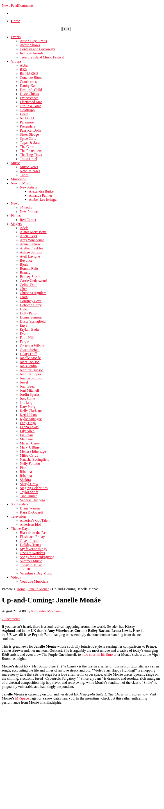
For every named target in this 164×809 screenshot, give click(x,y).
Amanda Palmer (40, 195)
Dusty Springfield (33, 321)
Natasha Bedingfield (34, 459)
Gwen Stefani (30, 350)
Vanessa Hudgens (32, 500)
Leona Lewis (29, 427)
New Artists (28, 187)
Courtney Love (30, 301)
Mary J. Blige (30, 447)
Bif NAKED (29, 73)
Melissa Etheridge (33, 451)
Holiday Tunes (30, 545)
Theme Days (20, 528)
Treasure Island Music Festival (42, 57)
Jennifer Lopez (30, 374)
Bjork (24, 264)
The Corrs (27, 147)
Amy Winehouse (32, 240)
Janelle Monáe (30, 358)
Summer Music (31, 561)
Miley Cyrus (29, 455)
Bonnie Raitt (29, 268)
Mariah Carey (30, 443)
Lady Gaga (28, 423)
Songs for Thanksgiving (37, 557)
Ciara (24, 297)
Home (21, 589)
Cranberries (28, 82)
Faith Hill (27, 337)
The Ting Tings (31, 155)
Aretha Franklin (31, 248)
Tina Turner (28, 496)
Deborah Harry (30, 305)
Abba (24, 65)
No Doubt (27, 118)
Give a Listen (29, 541)
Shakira (25, 480)
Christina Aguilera (33, 293)
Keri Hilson (28, 415)
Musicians (18, 179)
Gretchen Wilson (32, 346)
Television (18, 516)
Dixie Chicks (29, 94)
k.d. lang (26, 402)
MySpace (22, 698)
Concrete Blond (31, 77)
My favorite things (33, 549)
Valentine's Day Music (36, 573)
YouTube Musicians (34, 581)
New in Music (21, 183)
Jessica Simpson (31, 378)
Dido (23, 309)
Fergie (24, 342)
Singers (16, 224)
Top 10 (25, 569)
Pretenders (27, 126)
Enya (23, 325)
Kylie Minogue (31, 419)
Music (15, 163)
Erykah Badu (29, 329)
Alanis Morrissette (33, 232)
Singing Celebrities (34, 488)
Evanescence (29, 98)
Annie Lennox (30, 244)
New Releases (30, 171)
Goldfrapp (27, 110)
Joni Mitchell (29, 390)
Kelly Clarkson (31, 411)
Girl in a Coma (30, 106)
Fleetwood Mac (31, 102)
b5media (26, 207)
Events (16, 37)
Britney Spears (30, 277)
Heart (24, 114)
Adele (24, 228)
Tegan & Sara (30, 142)
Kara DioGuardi (31, 512)
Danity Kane (29, 86)
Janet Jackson (30, 362)
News (15, 203)
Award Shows (30, 45)
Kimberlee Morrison (46, 611)
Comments (26, 5)
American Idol (30, 524)
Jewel (24, 382)
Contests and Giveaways (37, 49)
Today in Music (31, 565)
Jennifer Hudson (31, 370)
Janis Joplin (28, 366)
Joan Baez (27, 386)
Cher (23, 289)
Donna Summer (31, 317)
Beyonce (26, 260)
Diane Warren (30, 508)
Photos (16, 216)
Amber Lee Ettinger (43, 199)
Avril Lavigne (30, 256)
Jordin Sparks (30, 394)
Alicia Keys (28, 236)
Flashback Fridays (33, 537)
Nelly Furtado (30, 463)
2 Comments (11, 619)
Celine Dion (28, 285)
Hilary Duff (28, 354)
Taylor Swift (29, 492)
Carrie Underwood (33, 281)
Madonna (26, 439)
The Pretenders (30, 151)
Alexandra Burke (41, 191)
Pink (23, 468)
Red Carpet (28, 220)
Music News (29, 167)
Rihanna (26, 472)
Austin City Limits (33, 41)
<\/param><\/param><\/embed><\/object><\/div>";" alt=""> (82, 725)
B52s (23, 69)
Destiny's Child (31, 90)
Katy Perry (28, 407)
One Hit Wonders (32, 553)
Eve (22, 333)
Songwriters (19, 504)
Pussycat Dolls (30, 130)
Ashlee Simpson (31, 252)
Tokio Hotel (28, 159)
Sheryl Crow (29, 484)
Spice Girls (28, 138)
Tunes (24, 175)
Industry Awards (31, 53)
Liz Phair (26, 435)
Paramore (27, 122)
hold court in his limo (97, 654)
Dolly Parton (29, 313)
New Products (30, 212)
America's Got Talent (35, 520)
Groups (16, 61)
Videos (16, 577)
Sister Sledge (29, 134)
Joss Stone (27, 398)
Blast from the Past (33, 533)
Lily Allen (27, 431)
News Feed (10, 5)
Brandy (25, 272)
